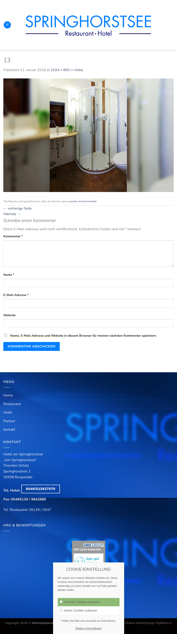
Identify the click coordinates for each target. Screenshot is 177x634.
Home (8, 395)
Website (9, 315)
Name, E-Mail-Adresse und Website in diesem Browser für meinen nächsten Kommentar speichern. (83, 335)
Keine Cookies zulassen (78, 612)
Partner (9, 421)
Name (8, 274)
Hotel (78, 70)
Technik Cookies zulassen (80, 604)
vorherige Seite (17, 208)
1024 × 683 (60, 70)
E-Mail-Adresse (16, 295)
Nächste (12, 214)
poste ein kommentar (83, 201)
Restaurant (12, 404)
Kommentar (13, 236)
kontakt (9, 429)
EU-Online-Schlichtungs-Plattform (144, 623)
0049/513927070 (40, 488)
